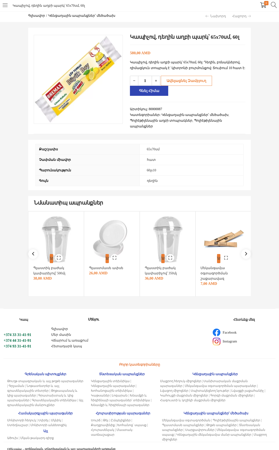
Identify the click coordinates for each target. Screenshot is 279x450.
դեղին (152, 175)
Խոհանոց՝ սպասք (131, 418)
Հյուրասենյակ (102, 423)
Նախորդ (216, 16)
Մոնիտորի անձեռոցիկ (48, 418)
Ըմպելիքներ (121, 413)
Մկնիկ (56, 413)
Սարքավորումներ (199, 423)
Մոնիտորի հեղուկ (21, 413)
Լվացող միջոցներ (174, 384)
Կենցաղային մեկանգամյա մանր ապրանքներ (213, 428)
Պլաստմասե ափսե (107, 261)
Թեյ (105, 413)
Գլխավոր (36, 15)
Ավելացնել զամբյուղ (185, 80)
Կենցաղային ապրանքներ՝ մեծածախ (81, 15)
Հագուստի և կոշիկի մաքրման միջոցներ (192, 393)
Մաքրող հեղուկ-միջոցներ (180, 374)
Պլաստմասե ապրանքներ (183, 418)
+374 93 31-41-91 (17, 339)
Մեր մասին (61, 328)
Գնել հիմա (228, 80)
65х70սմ (153, 144)
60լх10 (151, 165)
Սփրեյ (43, 413)
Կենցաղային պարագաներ (113, 379)
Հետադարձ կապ (66, 339)
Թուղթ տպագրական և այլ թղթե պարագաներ (45, 374)
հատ (151, 154)
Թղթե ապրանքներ (221, 418)
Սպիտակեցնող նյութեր (210, 384)
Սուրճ (95, 413)
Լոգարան (120, 388)
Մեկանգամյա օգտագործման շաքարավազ (215, 267)
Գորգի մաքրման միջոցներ (231, 388)
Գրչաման (16, 379)
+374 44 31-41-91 (17, 334)
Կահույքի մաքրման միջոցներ (184, 388)
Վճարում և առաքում (69, 334)
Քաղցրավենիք (103, 418)
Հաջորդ (241, 16)
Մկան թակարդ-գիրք (37, 431)
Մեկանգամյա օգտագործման (186, 413)
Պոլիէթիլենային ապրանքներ (236, 413)
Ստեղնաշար (17, 418)
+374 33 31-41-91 (17, 328)
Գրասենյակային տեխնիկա (54, 393)
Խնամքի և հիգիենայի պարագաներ (120, 398)
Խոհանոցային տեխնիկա (111, 384)
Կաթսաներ (100, 388)
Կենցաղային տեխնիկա (110, 374)
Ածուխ (12, 431)
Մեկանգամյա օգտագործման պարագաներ (220, 379)
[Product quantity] (145, 81)
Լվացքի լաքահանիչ (247, 384)
